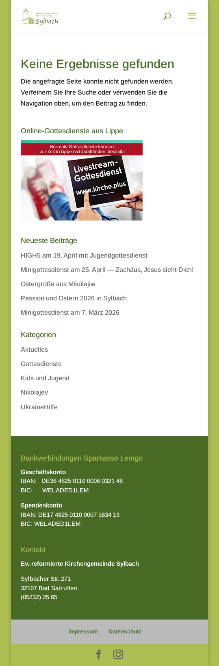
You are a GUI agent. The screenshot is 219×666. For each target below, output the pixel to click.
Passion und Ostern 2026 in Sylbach (74, 298)
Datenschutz (124, 631)
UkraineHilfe (39, 407)
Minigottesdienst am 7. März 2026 (70, 312)
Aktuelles (34, 349)
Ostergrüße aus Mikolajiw (58, 283)
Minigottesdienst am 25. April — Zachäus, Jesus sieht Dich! (107, 269)
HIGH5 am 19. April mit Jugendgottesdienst (84, 255)
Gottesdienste (41, 363)
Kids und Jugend (45, 378)
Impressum (83, 631)
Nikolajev (34, 392)
